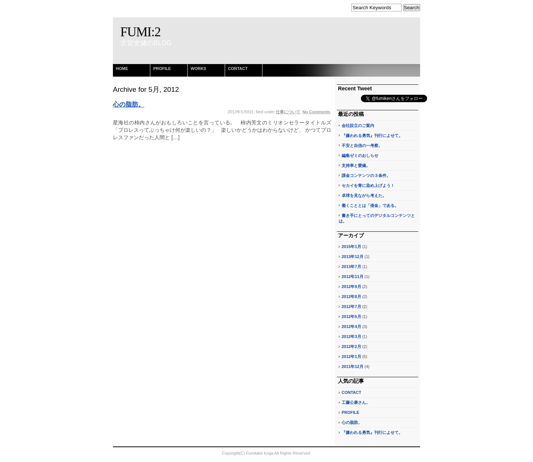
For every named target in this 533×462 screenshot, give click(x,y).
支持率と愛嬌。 (356, 165)
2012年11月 (352, 276)
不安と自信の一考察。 (362, 145)
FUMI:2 (140, 32)
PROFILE (162, 68)
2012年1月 (351, 356)
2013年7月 (351, 266)
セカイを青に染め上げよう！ (368, 185)
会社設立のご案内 (358, 125)
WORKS (198, 68)
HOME (122, 68)
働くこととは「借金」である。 (370, 205)
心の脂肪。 (128, 104)
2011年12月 (352, 366)
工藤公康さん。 (356, 402)
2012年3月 (351, 336)
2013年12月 (352, 256)
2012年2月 (351, 346)
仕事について (288, 112)
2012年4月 (351, 326)
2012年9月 (351, 286)
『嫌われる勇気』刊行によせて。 (372, 135)
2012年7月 (351, 306)
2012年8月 (351, 296)
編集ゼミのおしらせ (360, 155)
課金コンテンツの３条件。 (366, 175)
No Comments (316, 112)
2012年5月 (351, 316)
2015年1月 (351, 246)
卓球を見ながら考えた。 (364, 195)
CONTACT (238, 68)
